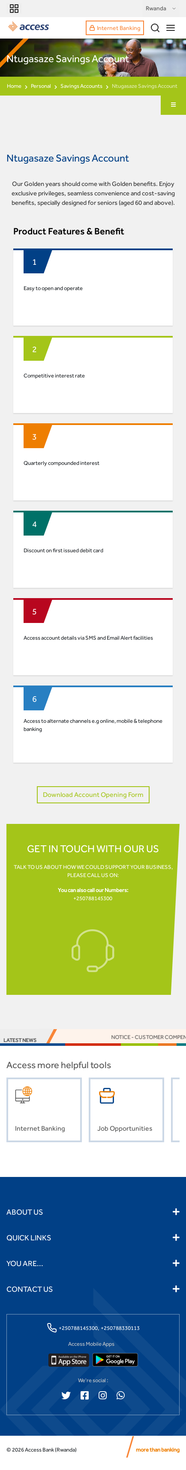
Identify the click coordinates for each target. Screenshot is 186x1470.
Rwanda (161, 8)
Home (14, 86)
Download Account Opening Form (93, 794)
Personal (41, 86)
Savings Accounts (81, 86)
